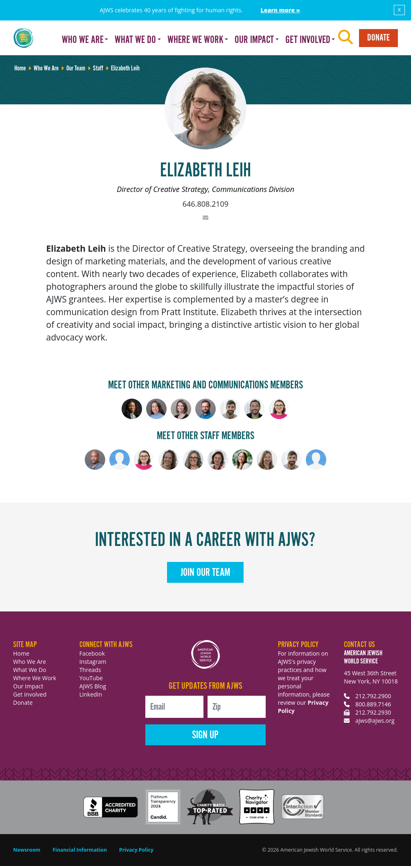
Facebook (92, 653)
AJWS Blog (92, 686)
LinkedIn (90, 694)
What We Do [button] (135, 40)
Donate (378, 38)
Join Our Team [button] (205, 573)
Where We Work (34, 678)
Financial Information (80, 849)
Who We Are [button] (83, 40)
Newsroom (27, 849)
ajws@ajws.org (375, 720)
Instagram (92, 661)
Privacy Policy (136, 849)
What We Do (29, 670)
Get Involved (30, 694)
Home (21, 653)
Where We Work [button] (195, 40)
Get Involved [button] (307, 40)
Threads (90, 670)
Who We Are (29, 661)
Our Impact (28, 686)
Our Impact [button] (254, 40)
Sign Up (205, 735)
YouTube (91, 678)
